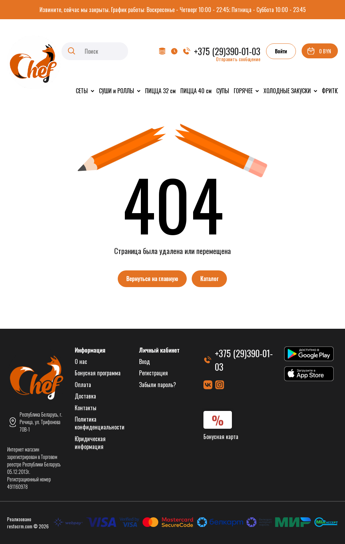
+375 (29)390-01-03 (227, 51)
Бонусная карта (220, 436)
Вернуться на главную (152, 278)
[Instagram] (219, 384)
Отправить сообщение (238, 59)
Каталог (209, 278)
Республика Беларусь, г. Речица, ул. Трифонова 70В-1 (41, 422)
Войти (281, 51)
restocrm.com (19, 526)
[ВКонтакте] (207, 384)
